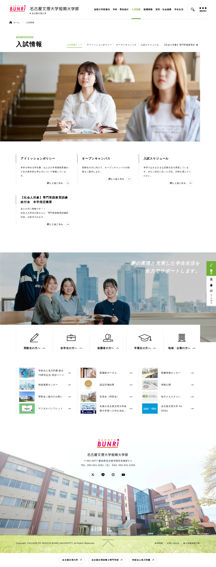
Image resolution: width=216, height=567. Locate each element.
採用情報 (159, 543)
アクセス (211, 298)
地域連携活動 (211, 282)
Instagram (113, 474)
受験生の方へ (211, 270)
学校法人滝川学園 (141, 560)
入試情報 (136, 9)
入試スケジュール (150, 45)
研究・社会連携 (163, 9)
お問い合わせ (173, 543)
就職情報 (148, 9)
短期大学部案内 (102, 9)
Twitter (92, 474)
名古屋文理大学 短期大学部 (55, 8)
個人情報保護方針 (191, 543)
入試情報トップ (74, 45)
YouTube (123, 474)
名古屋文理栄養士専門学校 (105, 560)
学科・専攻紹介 (121, 9)
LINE (102, 474)
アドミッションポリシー (99, 45)
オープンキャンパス (126, 45)
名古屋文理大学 (70, 560)
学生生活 (178, 9)
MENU (202, 9)
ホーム (16, 22)
